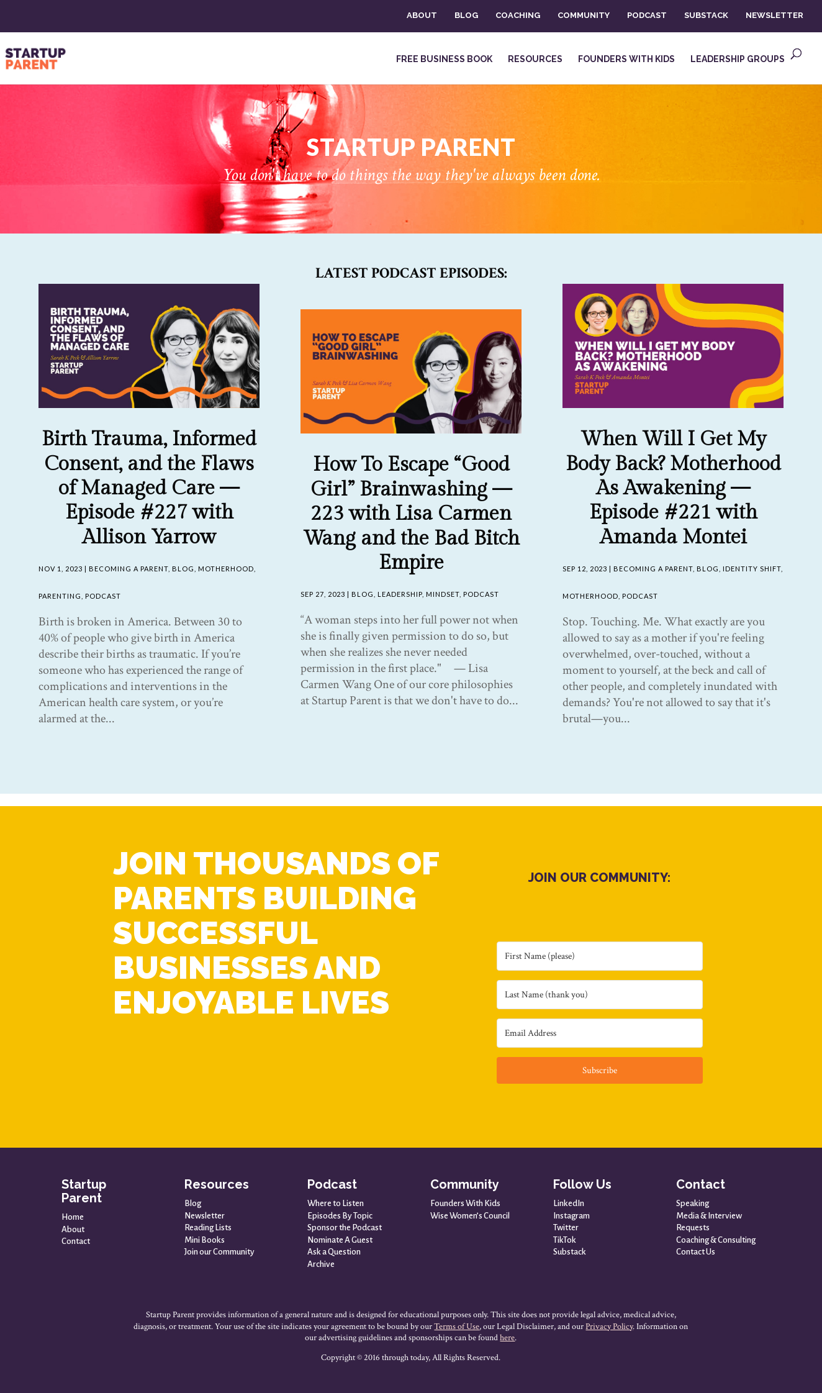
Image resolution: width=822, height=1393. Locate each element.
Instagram (571, 1215)
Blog (183, 569)
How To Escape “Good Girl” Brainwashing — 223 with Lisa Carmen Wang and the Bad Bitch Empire (411, 513)
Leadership (399, 594)
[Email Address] (600, 1033)
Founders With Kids (465, 1203)
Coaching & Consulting (716, 1240)
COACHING (517, 15)
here (507, 1337)
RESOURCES (535, 59)
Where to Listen (335, 1203)
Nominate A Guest (340, 1240)
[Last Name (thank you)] (600, 994)
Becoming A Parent (128, 569)
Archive (321, 1264)
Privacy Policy (609, 1326)
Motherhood (226, 569)
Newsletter (204, 1215)
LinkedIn (568, 1203)
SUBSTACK (706, 15)
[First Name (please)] (600, 956)
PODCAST (647, 15)
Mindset (442, 594)
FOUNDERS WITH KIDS (626, 59)
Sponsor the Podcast (344, 1227)
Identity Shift (752, 569)
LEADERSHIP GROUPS (737, 59)
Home (72, 1217)
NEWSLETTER (774, 15)
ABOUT (422, 15)
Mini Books (204, 1240)
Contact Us (695, 1251)
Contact (75, 1241)
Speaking (692, 1203)
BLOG (466, 15)
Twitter (566, 1227)
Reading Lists (208, 1227)
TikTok (564, 1240)
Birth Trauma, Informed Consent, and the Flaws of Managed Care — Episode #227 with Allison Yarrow (149, 488)
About (72, 1229)
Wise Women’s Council (470, 1215)
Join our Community (219, 1251)
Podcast (103, 596)
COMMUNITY (584, 15)
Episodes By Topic (340, 1215)
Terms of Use (456, 1326)
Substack (569, 1251)
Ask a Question (334, 1251)
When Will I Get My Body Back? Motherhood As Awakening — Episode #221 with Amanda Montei (673, 488)
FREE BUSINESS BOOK (444, 59)
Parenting (59, 596)
